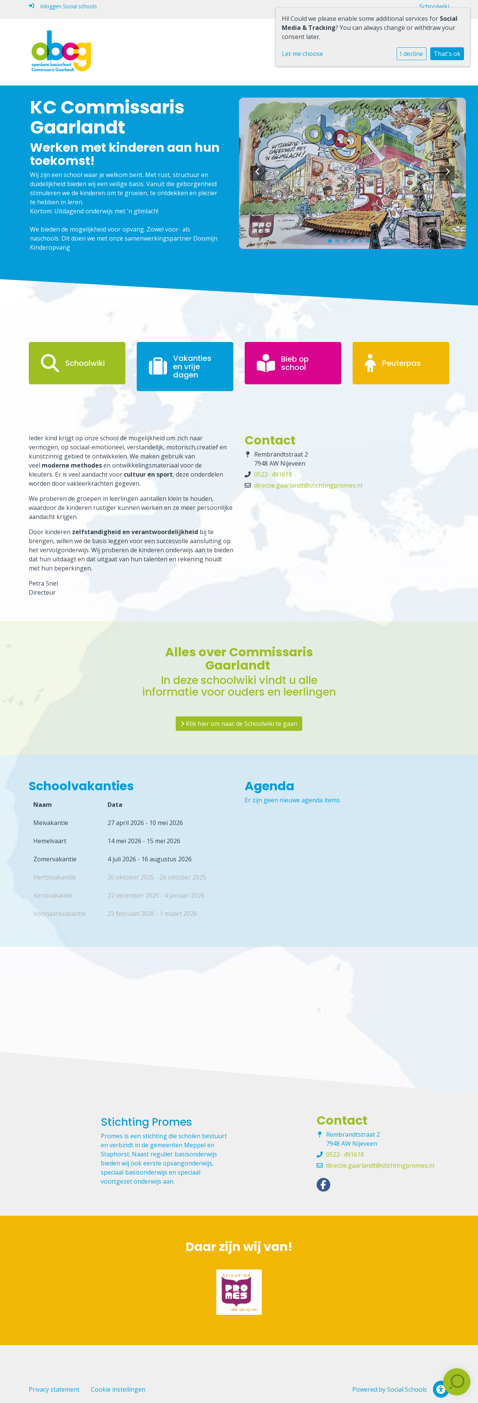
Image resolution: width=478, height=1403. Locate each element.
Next (447, 173)
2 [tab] (339, 243)
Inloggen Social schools (63, 6)
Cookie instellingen (118, 1389)
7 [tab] (377, 243)
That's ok (447, 54)
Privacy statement (54, 1389)
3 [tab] (347, 243)
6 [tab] (369, 243)
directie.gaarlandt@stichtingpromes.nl (308, 485)
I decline (411, 54)
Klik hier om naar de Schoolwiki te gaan (239, 723)
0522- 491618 (273, 474)
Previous (258, 173)
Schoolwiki (434, 6)
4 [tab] (354, 243)
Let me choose (302, 54)
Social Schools (407, 1389)
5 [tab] (362, 243)
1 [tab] (332, 243)
